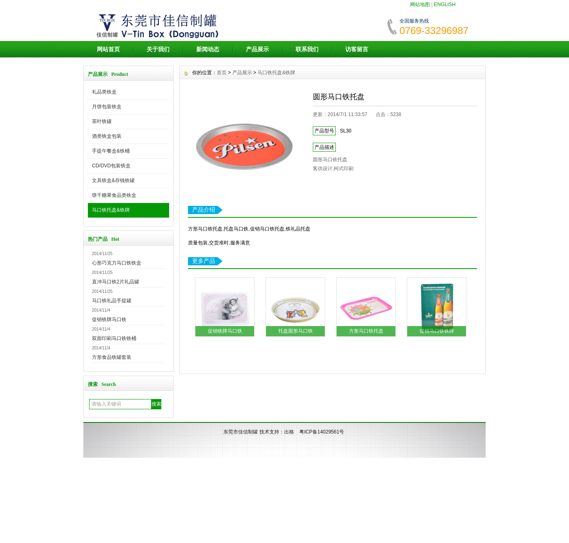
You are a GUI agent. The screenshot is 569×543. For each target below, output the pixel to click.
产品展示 (257, 49)
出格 (289, 432)
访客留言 (356, 49)
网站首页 (108, 49)
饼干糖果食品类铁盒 (114, 195)
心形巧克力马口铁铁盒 (116, 263)
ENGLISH (445, 4)
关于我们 (158, 49)
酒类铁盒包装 (107, 136)
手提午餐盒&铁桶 (111, 151)
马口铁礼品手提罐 (111, 300)
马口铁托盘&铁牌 (111, 210)
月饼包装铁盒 (107, 107)
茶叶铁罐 (102, 121)
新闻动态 (207, 49)
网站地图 (420, 4)
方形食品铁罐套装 (111, 357)
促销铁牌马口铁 (109, 319)
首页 (222, 72)
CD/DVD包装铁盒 (111, 166)
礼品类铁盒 (104, 92)
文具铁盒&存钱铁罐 (113, 180)
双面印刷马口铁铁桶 (114, 338)
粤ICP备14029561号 (321, 432)
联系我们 (307, 49)
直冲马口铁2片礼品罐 (115, 282)
